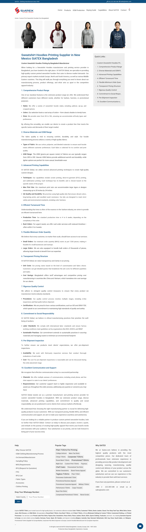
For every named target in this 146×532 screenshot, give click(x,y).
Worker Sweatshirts (62, 471)
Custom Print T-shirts (72, 464)
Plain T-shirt (76, 474)
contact (123, 482)
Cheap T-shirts (61, 457)
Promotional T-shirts (80, 460)
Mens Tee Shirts (74, 453)
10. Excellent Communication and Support (112, 101)
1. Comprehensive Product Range (109, 67)
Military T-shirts (84, 484)
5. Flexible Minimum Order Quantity (110, 82)
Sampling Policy (22, 461)
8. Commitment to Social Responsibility (111, 94)
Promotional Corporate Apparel (66, 484)
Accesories (20, 483)
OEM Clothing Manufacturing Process (30, 454)
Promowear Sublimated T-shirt (66, 477)
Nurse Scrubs (84, 495)
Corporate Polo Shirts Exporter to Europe (54, 520)
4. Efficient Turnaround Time (107, 78)
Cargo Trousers (77, 488)
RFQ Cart (19, 475)
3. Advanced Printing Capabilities (109, 74)
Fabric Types (20, 479)
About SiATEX (114, 10)
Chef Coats (60, 467)
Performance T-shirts (63, 488)
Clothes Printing (22, 486)
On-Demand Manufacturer (25, 457)
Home (60, 10)
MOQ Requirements (23, 464)
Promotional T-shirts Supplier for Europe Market (28, 520)
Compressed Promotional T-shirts (67, 495)
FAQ (17, 472)
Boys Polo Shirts (61, 491)
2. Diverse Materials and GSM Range (110, 70)
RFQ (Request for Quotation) (26, 468)
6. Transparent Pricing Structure (108, 86)
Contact (124, 10)
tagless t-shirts (62, 474)
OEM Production (79, 10)
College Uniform (61, 453)
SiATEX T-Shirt (23, 510)
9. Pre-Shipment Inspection (107, 98)
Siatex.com (106, 450)
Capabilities (102, 10)
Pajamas (84, 464)
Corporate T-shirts (75, 456)
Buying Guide (91, 10)
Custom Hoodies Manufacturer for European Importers (82, 520)
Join (18, 501)
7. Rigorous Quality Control (107, 90)
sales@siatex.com (126, 1)
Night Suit (59, 464)
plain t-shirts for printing (66, 450)
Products (67, 10)
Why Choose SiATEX (23, 450)
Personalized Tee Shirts (75, 467)
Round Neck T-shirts (62, 460)
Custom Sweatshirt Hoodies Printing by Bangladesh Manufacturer (121, 63)
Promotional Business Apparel (66, 481)
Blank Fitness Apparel (78, 471)
